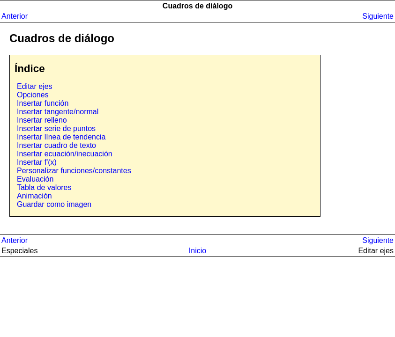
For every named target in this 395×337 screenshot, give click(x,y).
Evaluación (35, 179)
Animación (34, 196)
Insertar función (42, 103)
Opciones (33, 95)
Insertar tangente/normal (57, 112)
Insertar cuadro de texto (56, 145)
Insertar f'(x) (37, 162)
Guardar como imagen (54, 204)
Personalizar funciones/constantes (74, 171)
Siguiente (378, 16)
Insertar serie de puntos (56, 128)
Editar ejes (34, 86)
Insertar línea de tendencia (61, 137)
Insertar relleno (42, 120)
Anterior (14, 16)
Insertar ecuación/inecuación (64, 154)
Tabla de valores (44, 187)
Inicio (197, 251)
